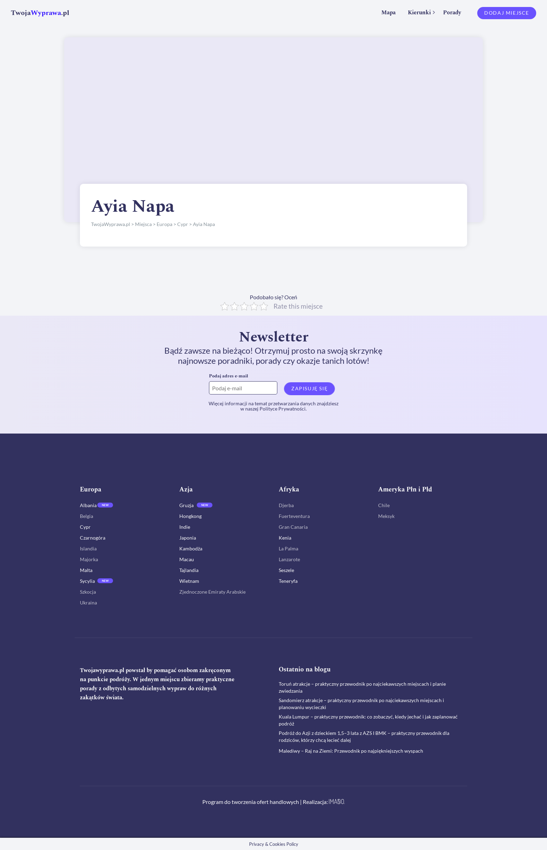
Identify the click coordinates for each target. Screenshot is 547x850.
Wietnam (189, 581)
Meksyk (386, 516)
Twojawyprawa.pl (102, 670)
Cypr (85, 527)
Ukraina (88, 602)
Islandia (88, 548)
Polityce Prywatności (283, 409)
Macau (186, 559)
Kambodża (190, 548)
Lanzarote (289, 559)
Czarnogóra (92, 538)
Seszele (286, 570)
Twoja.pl (40, 13)
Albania (88, 505)
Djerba (286, 505)
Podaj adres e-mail (228, 376)
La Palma (288, 548)
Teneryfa (288, 581)
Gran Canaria (293, 527)
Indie (184, 527)
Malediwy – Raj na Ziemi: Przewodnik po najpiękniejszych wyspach (351, 750)
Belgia (86, 516)
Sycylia (87, 581)
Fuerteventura (294, 516)
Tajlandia (188, 570)
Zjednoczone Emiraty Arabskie (212, 592)
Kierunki (419, 12)
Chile (384, 505)
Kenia (285, 538)
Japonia (187, 538)
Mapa (388, 12)
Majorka (89, 559)
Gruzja (186, 505)
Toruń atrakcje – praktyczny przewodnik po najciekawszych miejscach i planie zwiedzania (362, 686)
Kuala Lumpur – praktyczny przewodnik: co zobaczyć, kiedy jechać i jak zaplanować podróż (368, 719)
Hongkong (190, 516)
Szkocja (88, 592)
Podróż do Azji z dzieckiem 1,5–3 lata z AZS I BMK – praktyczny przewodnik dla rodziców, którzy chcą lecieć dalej (364, 736)
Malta (86, 570)
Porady (452, 12)
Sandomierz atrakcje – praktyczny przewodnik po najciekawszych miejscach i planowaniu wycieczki (361, 703)
